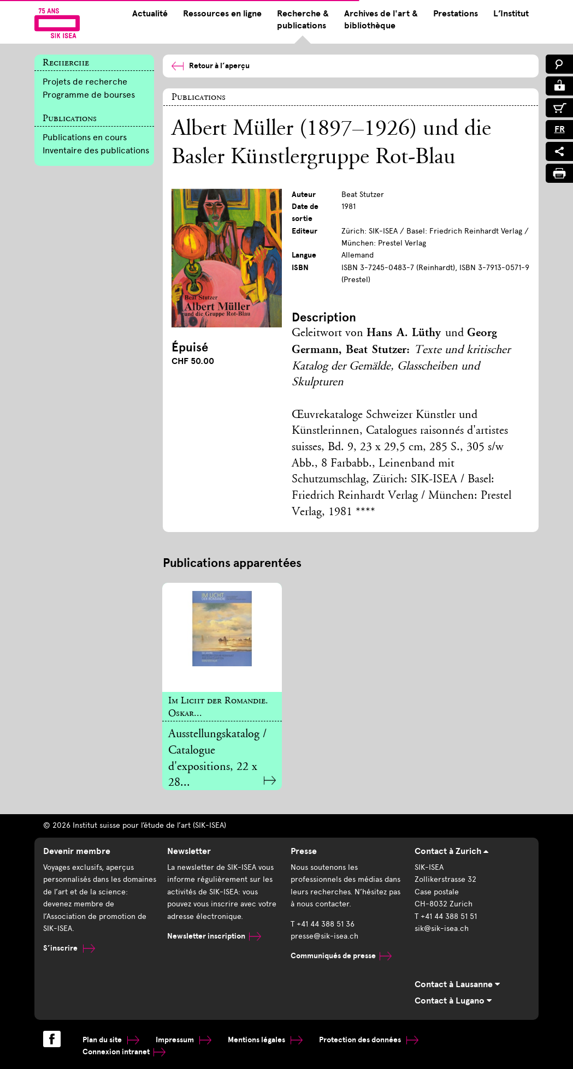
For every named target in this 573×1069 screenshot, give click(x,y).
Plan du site (110, 1039)
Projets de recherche (85, 81)
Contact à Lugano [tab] (453, 1000)
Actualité (150, 13)
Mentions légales (265, 1039)
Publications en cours (85, 137)
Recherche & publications (303, 19)
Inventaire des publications (96, 150)
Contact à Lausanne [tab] (457, 984)
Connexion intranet (124, 1051)
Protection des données (368, 1039)
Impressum (183, 1039)
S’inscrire (69, 948)
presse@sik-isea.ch (324, 936)
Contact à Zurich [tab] (451, 851)
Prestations (455, 13)
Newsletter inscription (214, 936)
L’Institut (511, 13)
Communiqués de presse (341, 955)
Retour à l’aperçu (211, 65)
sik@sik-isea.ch (442, 928)
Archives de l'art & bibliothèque (381, 19)
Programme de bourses (89, 94)
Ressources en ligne (222, 13)
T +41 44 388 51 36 (323, 924)
